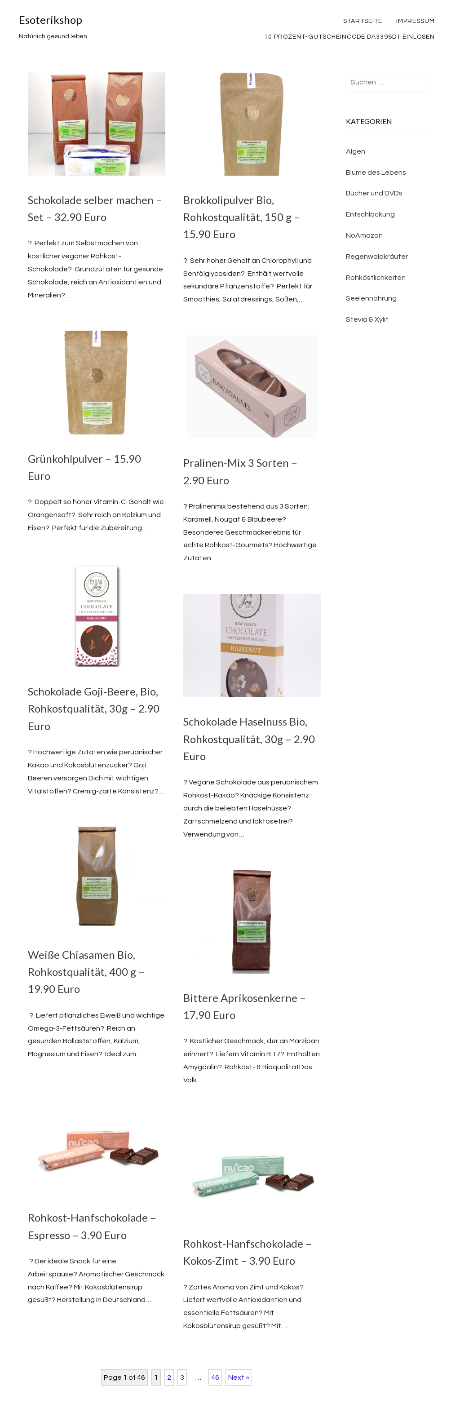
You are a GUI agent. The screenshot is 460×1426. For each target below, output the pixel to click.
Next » (238, 1377)
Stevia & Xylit (367, 319)
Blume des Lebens (376, 172)
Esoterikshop (50, 19)
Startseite (362, 21)
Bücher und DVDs (374, 193)
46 (215, 1377)
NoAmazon (364, 235)
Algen (355, 151)
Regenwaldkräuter (377, 256)
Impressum (415, 21)
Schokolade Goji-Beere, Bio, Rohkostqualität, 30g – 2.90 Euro (93, 708)
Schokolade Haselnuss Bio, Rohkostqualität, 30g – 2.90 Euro (249, 738)
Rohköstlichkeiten (376, 277)
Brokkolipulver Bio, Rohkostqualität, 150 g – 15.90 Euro (241, 217)
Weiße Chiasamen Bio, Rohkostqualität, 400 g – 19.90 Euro (86, 972)
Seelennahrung (371, 298)
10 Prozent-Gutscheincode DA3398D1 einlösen (349, 37)
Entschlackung (370, 214)
